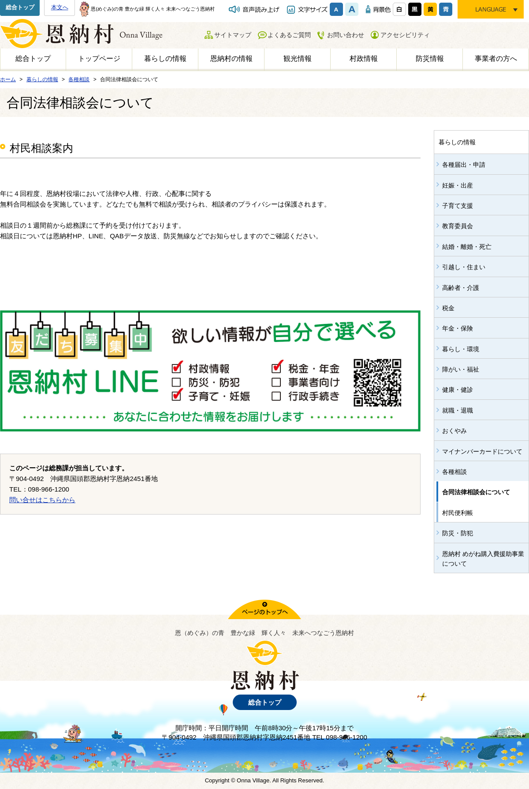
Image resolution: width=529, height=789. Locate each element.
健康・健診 (457, 389)
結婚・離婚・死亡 (467, 246)
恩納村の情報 (231, 58)
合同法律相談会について (476, 492)
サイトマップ (232, 34)
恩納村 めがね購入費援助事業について (483, 558)
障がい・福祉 (460, 369)
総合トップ (20, 7)
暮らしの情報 (165, 58)
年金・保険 (457, 328)
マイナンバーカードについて (482, 451)
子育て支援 (457, 205)
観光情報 (297, 58)
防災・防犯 (457, 533)
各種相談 (454, 471)
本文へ (59, 7)
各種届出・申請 (463, 164)
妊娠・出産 (457, 185)
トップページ (99, 58)
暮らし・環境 (460, 349)
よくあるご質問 (289, 34)
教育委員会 (457, 225)
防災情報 (430, 58)
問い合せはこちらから (42, 499)
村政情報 (364, 58)
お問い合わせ (345, 34)
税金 (448, 308)
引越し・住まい (463, 267)
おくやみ (454, 430)
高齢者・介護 (460, 287)
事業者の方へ (496, 58)
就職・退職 (457, 410)
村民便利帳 (457, 512)
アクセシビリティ (405, 34)
